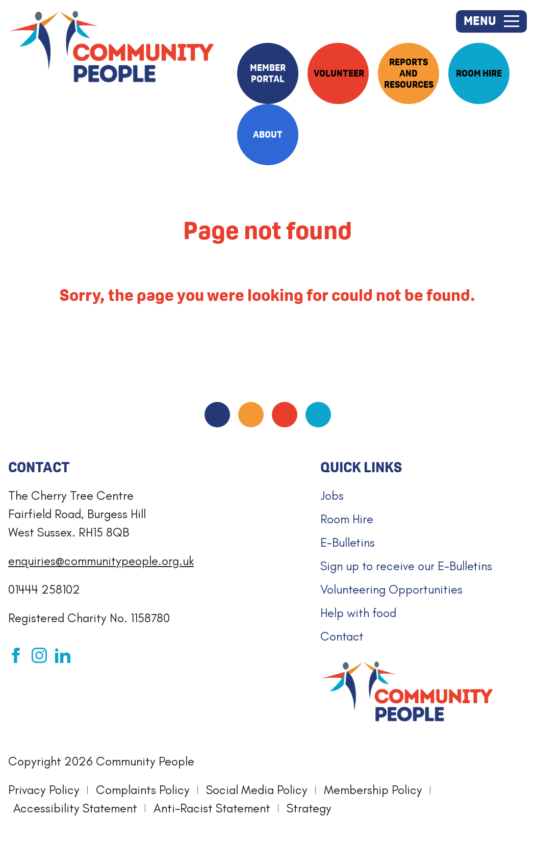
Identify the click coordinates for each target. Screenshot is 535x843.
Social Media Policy (257, 789)
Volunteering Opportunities (391, 589)
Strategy (309, 808)
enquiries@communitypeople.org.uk (101, 560)
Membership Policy (373, 789)
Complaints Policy (143, 789)
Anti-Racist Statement (212, 808)
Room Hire (346, 519)
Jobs (332, 495)
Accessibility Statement (75, 808)
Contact (342, 636)
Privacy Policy (44, 789)
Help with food (358, 612)
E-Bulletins (347, 542)
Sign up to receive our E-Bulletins (406, 565)
